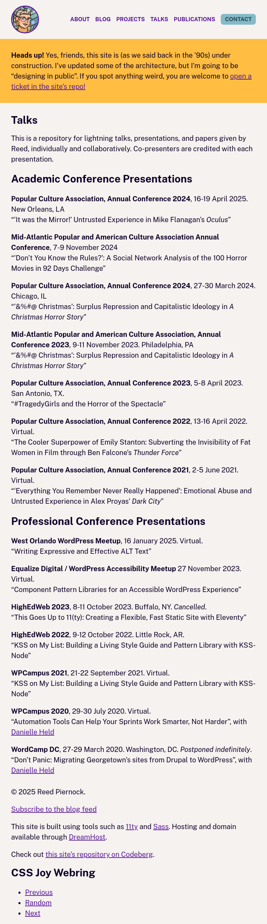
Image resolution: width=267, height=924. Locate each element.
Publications (194, 19)
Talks (159, 19)
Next (32, 913)
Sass (161, 826)
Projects (130, 19)
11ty (132, 826)
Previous (39, 892)
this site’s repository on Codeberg (99, 854)
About (80, 19)
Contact (238, 19)
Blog (103, 19)
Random (38, 903)
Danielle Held (32, 732)
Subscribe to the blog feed (54, 809)
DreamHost (87, 837)
